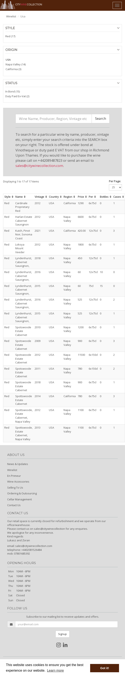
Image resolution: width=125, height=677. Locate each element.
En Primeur (14, 476)
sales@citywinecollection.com (39, 165)
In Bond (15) (12, 91)
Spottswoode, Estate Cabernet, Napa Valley (24, 415)
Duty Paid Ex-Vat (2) (17, 96)
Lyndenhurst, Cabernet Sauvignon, (23, 262)
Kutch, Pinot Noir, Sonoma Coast (23, 234)
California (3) (13, 69)
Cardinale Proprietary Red (22, 207)
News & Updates (17, 464)
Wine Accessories (18, 481)
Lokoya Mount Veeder (20, 248)
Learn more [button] (55, 670)
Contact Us (14, 505)
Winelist (11, 16)
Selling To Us (15, 487)
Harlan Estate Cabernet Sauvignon (23, 220)
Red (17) (10, 36)
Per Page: (115, 181)
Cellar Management (19, 499)
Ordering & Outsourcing (22, 493)
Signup (62, 634)
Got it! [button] (104, 668)
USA (8, 59)
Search (100, 118)
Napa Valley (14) (16, 64)
